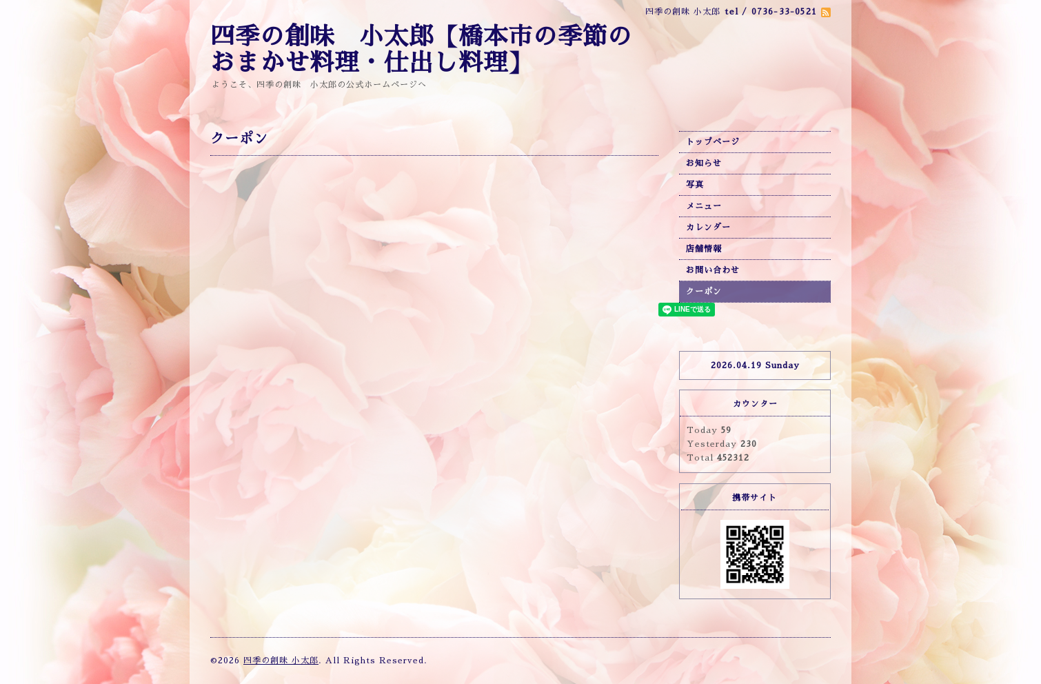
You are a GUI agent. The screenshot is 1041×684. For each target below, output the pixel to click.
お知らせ (704, 163)
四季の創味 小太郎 (281, 660)
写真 (695, 185)
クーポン (704, 292)
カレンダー (708, 227)
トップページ (713, 142)
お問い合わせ (713, 270)
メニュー (704, 206)
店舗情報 (704, 249)
